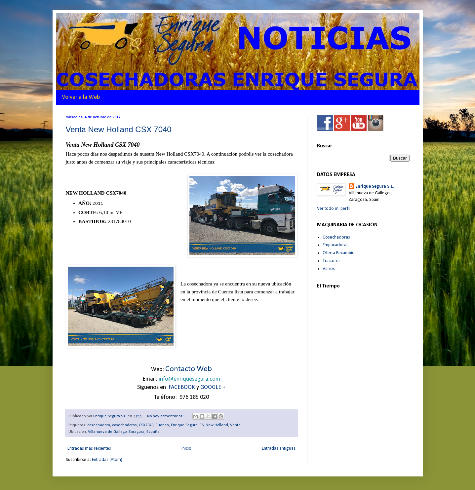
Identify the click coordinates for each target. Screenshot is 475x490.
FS (202, 425)
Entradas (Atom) (107, 459)
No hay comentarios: (165, 416)
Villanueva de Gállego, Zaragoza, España (124, 432)
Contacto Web (188, 369)
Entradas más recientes (89, 448)
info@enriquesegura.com (189, 379)
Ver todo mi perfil (333, 208)
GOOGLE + (212, 387)
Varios (329, 268)
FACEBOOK (182, 387)
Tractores (331, 260)
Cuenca (162, 425)
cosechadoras (124, 425)
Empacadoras (335, 245)
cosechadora (98, 425)
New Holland (217, 425)
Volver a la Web (81, 97)
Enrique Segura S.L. (374, 186)
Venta (235, 425)
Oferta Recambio (339, 252)
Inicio (186, 448)
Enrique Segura (184, 425)
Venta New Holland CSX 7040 (119, 129)
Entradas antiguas (279, 448)
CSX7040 (146, 425)
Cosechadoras (336, 237)
